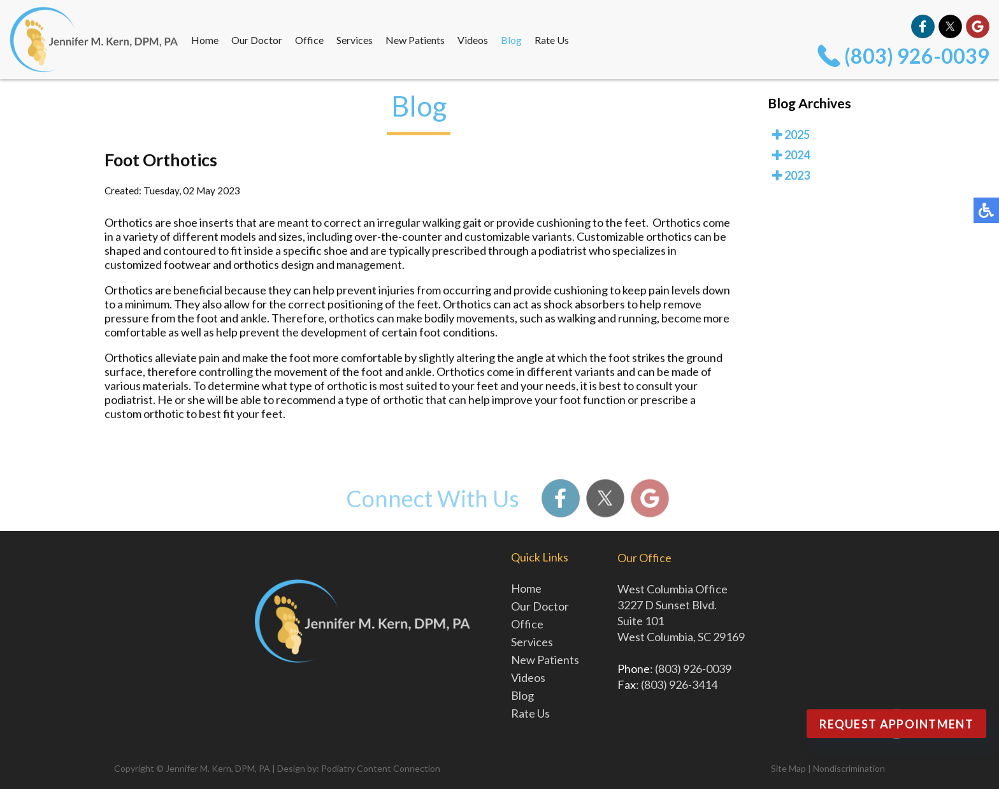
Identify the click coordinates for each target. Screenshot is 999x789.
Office (309, 40)
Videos (472, 40)
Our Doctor (256, 40)
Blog (511, 40)
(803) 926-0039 (916, 55)
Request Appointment (896, 724)
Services (354, 40)
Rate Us (552, 40)
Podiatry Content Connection (380, 768)
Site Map (788, 768)
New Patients (415, 40)
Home (205, 40)
